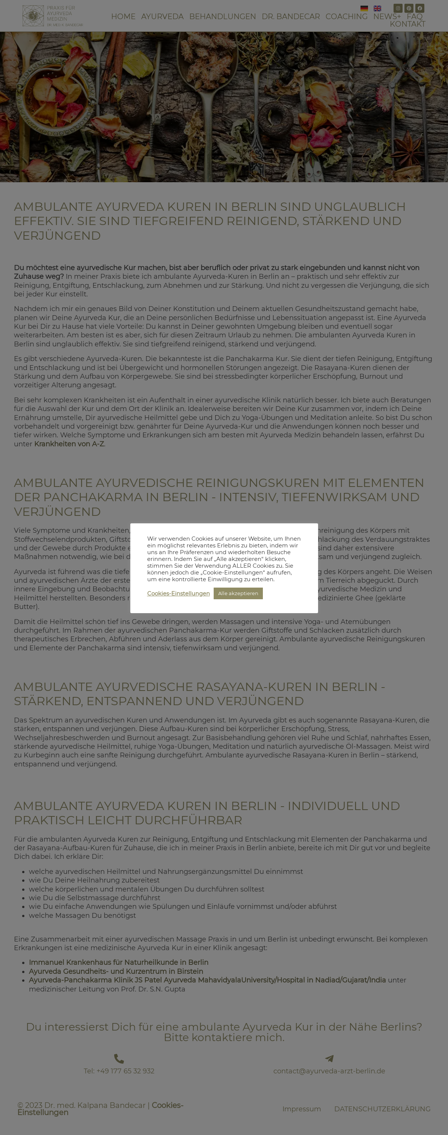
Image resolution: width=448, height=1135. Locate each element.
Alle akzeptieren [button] (238, 593)
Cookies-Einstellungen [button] (178, 593)
